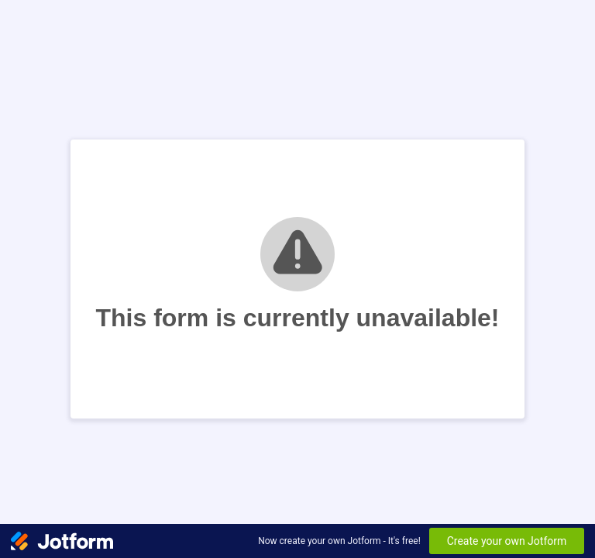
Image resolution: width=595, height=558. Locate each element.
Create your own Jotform (507, 541)
